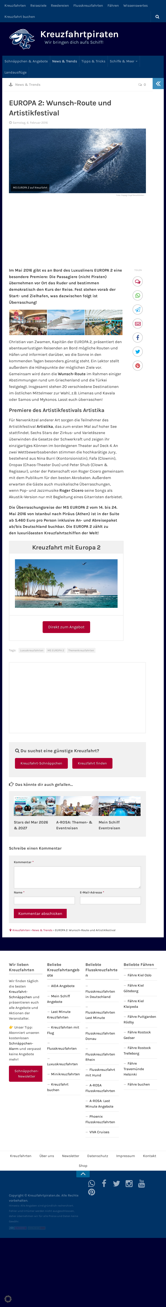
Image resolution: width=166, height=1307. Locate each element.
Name (19, 892)
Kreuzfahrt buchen (19, 16)
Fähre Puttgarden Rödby (140, 1019)
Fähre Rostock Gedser (137, 1035)
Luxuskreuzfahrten (31, 650)
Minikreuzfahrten (65, 1074)
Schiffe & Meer (122, 61)
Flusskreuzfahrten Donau (100, 1036)
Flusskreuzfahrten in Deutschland (100, 994)
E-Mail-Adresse (92, 892)
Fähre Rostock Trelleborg (137, 1050)
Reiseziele (38, 5)
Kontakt (149, 1156)
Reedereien (60, 5)
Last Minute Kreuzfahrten (59, 1014)
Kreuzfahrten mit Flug (63, 1030)
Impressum (125, 1156)
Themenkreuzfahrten (81, 650)
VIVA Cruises (99, 1132)
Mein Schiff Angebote (58, 999)
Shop (83, 1166)
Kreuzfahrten (15, 5)
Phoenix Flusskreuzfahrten (100, 1119)
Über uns (46, 1156)
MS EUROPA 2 (56, 650)
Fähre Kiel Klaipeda (134, 1004)
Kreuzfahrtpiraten (79, 34)
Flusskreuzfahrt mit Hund (100, 1072)
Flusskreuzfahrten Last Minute (100, 1015)
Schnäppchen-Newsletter (27, 1073)
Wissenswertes (135, 5)
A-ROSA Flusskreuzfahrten (100, 1088)
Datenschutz (97, 1156)
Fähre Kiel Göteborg (134, 988)
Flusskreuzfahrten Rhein (100, 1057)
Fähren (113, 5)
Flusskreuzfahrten (88, 5)
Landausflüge (15, 72)
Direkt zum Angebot (66, 627)
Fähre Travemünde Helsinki (134, 1068)
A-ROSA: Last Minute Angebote (99, 1103)
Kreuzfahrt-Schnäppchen (41, 763)
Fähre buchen (139, 1084)
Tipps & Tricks (93, 61)
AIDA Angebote (63, 986)
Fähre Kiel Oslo (139, 975)
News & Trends (64, 61)
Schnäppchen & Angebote (26, 61)
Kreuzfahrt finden (92, 763)
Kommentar (24, 862)
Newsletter (70, 1156)
